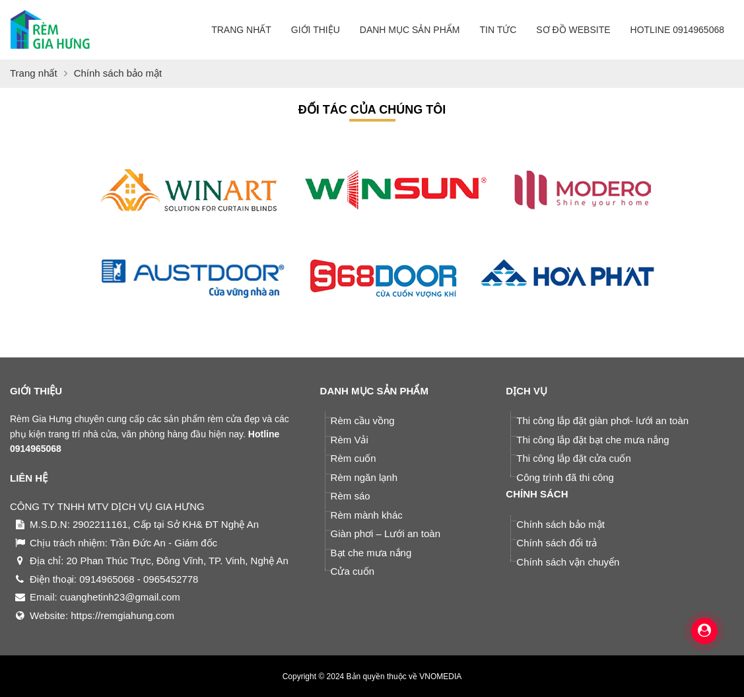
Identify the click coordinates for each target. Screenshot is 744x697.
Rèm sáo (350, 495)
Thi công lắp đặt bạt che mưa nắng (592, 439)
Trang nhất (241, 29)
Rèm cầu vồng (363, 420)
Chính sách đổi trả (556, 542)
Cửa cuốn (353, 571)
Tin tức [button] (497, 29)
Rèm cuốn (353, 458)
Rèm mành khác (367, 515)
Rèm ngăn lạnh (364, 477)
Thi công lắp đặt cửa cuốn (573, 458)
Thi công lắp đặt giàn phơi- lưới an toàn (602, 420)
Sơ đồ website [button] (573, 29)
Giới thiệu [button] (315, 29)
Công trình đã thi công (565, 477)
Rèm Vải (349, 439)
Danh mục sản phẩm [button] (410, 29)
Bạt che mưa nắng (371, 552)
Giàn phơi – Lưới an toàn (385, 533)
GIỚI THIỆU (36, 390)
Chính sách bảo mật (560, 524)
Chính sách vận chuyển (567, 562)
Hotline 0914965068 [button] (677, 29)
